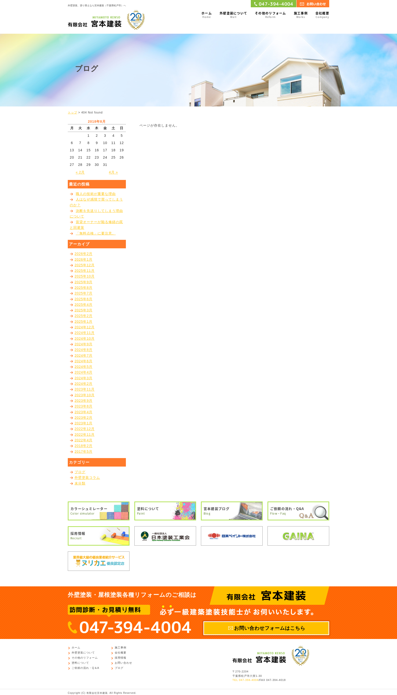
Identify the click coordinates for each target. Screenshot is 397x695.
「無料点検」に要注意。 (96, 233)
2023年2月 (83, 418)
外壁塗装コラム (87, 478)
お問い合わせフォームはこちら (269, 628)
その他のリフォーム (270, 15)
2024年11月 (85, 333)
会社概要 (322, 15)
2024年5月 (83, 367)
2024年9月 (83, 344)
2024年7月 (83, 355)
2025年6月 (83, 299)
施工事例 (301, 15)
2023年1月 (83, 423)
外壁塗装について (233, 15)
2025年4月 (83, 305)
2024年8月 (83, 350)
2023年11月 (85, 389)
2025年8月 (83, 288)
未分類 (80, 483)
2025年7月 (83, 293)
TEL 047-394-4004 (245, 680)
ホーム (206, 15)
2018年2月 (83, 446)
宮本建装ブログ (232, 511)
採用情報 (98, 536)
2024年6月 (83, 361)
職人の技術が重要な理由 (96, 194)
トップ (72, 112)
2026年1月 (83, 259)
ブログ (80, 472)
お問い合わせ (123, 663)
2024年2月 (83, 384)
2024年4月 (83, 372)
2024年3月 (83, 378)
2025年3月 (83, 310)
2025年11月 (85, 271)
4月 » (113, 172)
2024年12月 (85, 327)
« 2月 (80, 172)
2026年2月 (83, 254)
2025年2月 (83, 316)
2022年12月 (85, 429)
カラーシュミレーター (98, 511)
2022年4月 (83, 440)
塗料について (165, 511)
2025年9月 (83, 282)
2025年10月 (85, 276)
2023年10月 (85, 395)
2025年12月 (85, 265)
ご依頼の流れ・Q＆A (85, 667)
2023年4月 (83, 412)
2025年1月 (83, 321)
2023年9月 (83, 401)
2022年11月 (85, 434)
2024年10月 (85, 338)
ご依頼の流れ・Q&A (298, 511)
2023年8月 (83, 406)
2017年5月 (83, 451)
